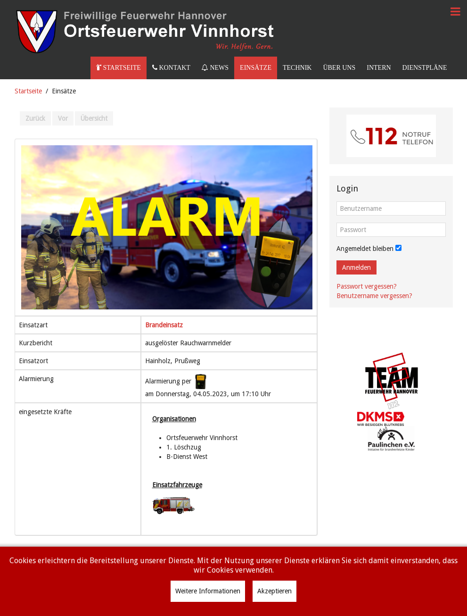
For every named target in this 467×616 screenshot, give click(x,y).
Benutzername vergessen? (374, 296)
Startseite (118, 67)
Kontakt (171, 67)
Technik (297, 67)
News (215, 67)
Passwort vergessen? (366, 286)
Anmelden (356, 267)
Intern (379, 67)
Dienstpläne (424, 67)
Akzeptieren (274, 591)
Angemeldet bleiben (364, 248)
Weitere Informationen (207, 591)
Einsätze (255, 67)
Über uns (339, 67)
